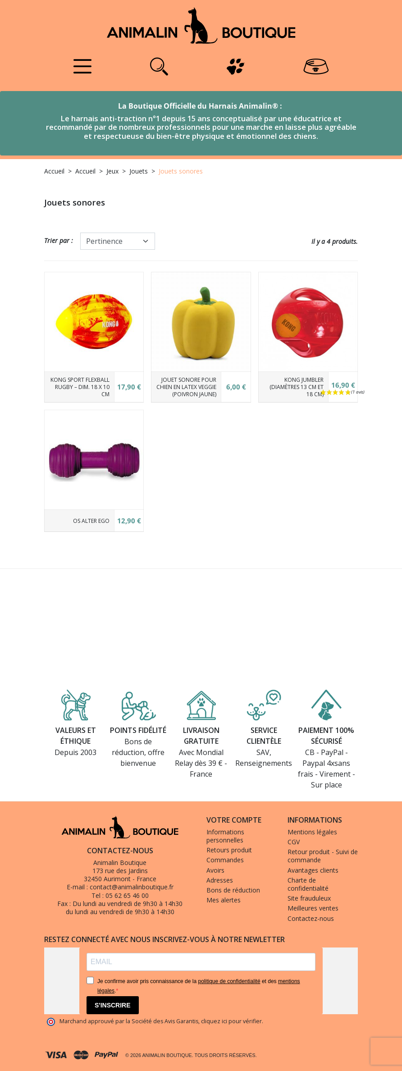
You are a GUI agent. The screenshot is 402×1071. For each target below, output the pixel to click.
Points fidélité (138, 731)
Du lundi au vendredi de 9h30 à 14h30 (128, 903)
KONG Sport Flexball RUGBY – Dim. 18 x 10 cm (80, 387)
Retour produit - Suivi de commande (323, 855)
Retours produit (229, 850)
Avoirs (215, 870)
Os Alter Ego (91, 521)
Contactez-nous (311, 918)
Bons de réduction (233, 890)
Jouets (138, 171)
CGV (294, 842)
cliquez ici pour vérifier (231, 1021)
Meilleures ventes (313, 908)
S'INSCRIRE (113, 1005)
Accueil (54, 171)
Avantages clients (313, 870)
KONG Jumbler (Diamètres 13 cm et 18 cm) (297, 387)
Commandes (225, 860)
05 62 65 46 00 (127, 895)
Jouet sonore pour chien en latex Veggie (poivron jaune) (186, 387)
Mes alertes (223, 900)
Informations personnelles (225, 836)
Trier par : (58, 240)
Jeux (112, 171)
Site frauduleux (309, 898)
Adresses (219, 880)
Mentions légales (312, 832)
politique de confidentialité (229, 981)
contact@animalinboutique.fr (132, 887)
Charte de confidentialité (308, 884)
